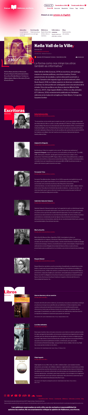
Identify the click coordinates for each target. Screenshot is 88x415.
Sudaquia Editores (62, 316)
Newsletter (65, 8)
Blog (67, 32)
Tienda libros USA (61, 5)
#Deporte (12, 74)
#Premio (11, 80)
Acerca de (57, 8)
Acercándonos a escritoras (41, 51)
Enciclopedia (35, 32)
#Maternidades (8, 78)
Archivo (82, 8)
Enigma (33, 401)
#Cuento (6, 74)
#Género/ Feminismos (22, 76)
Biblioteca (46, 33)
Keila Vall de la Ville (38, 316)
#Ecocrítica (7, 76)
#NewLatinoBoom (14, 71)
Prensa (72, 8)
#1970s (6, 71)
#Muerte (15, 78)
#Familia (13, 76)
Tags (76, 8)
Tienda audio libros (77, 5)
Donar (49, 8)
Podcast (51, 398)
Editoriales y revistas (57, 33)
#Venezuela (22, 71)
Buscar (47, 5)
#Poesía (27, 78)
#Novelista (21, 78)
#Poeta (6, 80)
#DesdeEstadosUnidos (21, 74)
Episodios (25, 33)
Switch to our (55, 15)
